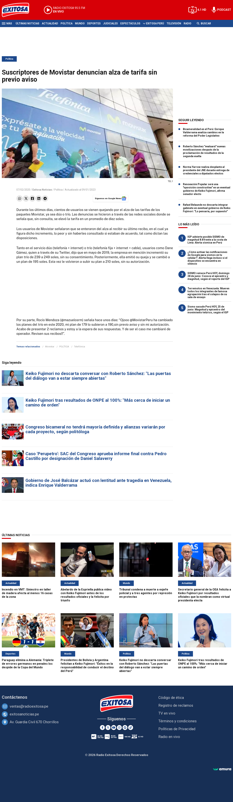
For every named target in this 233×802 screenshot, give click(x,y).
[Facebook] (102, 727)
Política (66, 23)
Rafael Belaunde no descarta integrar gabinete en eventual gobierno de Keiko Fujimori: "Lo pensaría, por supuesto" (206, 208)
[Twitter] (108, 727)
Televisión (174, 23)
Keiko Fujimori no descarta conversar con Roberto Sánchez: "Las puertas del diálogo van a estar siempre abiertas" (98, 376)
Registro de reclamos (175, 705)
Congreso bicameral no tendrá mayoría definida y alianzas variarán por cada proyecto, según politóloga (95, 429)
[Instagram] (119, 727)
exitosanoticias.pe (24, 714)
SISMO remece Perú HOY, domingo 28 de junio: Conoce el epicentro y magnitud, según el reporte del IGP (208, 276)
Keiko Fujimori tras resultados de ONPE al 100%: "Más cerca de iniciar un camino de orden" (97, 403)
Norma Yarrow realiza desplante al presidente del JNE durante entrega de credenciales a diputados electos (206, 170)
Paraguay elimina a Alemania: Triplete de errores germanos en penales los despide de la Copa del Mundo (28, 663)
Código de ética (171, 697)
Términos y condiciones (177, 721)
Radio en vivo (169, 737)
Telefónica (79, 346)
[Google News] (125, 727)
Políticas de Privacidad (176, 729)
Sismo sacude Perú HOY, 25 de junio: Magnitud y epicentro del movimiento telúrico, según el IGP (207, 309)
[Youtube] (113, 727)
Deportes (94, 23)
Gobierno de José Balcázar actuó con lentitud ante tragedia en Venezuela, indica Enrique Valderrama (98, 483)
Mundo (80, 23)
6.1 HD (202, 9)
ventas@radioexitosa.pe (29, 706)
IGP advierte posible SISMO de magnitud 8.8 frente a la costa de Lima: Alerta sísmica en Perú (207, 239)
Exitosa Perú (155, 23)
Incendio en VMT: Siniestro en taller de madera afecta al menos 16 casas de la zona (27, 593)
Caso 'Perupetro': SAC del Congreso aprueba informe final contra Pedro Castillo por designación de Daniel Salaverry (96, 456)
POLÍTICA (64, 346)
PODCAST (224, 9)
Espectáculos (130, 23)
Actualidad (50, 23)
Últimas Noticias (27, 23)
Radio (187, 23)
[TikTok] (130, 727)
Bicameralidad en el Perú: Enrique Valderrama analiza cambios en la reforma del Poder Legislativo (203, 132)
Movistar (49, 346)
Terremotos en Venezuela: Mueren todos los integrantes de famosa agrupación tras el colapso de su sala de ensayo (208, 293)
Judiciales (110, 23)
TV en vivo (166, 713)
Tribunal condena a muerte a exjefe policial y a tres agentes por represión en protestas (145, 593)
